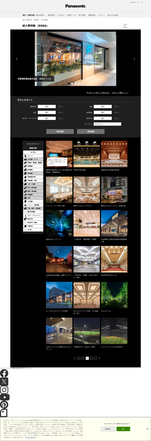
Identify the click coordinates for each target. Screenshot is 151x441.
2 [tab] (72, 84)
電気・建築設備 (27, 20)
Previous (16, 59)
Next (134, 59)
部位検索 (90, 131)
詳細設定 (108, 432)
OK (123, 432)
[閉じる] (147, 432)
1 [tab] (69, 84)
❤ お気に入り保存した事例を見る (98, 93)
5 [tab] (82, 84)
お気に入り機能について (120, 93)
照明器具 (36, 20)
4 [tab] (79, 84)
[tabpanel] (75, 59)
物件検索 (60, 131)
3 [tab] (75, 84)
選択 (46, 106)
